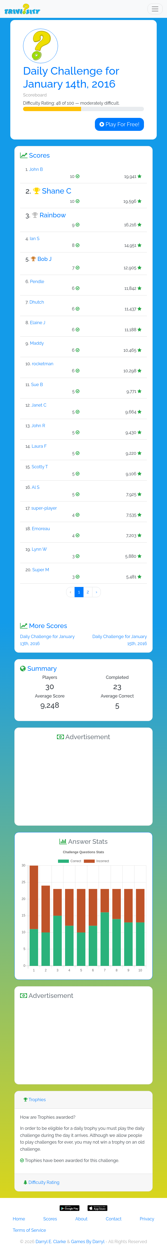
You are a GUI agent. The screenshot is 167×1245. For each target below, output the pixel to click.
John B (36, 169)
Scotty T (40, 466)
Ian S (35, 238)
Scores (50, 1218)
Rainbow (53, 215)
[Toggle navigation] (155, 9)
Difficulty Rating (41, 1182)
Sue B (37, 384)
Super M (40, 569)
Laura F (39, 446)
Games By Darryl (87, 1241)
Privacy (147, 1218)
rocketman (42, 363)
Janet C (38, 405)
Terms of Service (29, 1230)
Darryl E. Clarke (51, 1241)
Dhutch (37, 302)
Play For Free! (119, 124)
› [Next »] (96, 592)
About (81, 1218)
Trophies (35, 1099)
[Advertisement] (83, 782)
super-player (44, 508)
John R (38, 425)
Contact (113, 1218)
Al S (35, 487)
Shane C (56, 191)
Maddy (37, 343)
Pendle (37, 281)
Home (19, 1218)
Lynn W (39, 549)
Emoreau (41, 528)
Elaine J (37, 322)
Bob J (44, 259)
